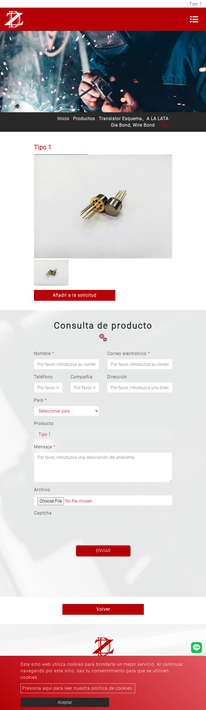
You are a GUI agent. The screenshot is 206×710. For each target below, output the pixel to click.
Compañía (82, 376)
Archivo (42, 489)
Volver (103, 609)
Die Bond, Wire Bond (133, 125)
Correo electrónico (128, 353)
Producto (43, 423)
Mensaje (45, 446)
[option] (103, 206)
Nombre (44, 353)
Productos (84, 118)
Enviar (103, 550)
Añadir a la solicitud (74, 295)
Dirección (117, 376)
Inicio (63, 118)
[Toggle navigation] (194, 19)
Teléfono (43, 376)
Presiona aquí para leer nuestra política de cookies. (78, 688)
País (40, 400)
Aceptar (65, 702)
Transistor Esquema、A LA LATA (134, 118)
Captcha (43, 513)
